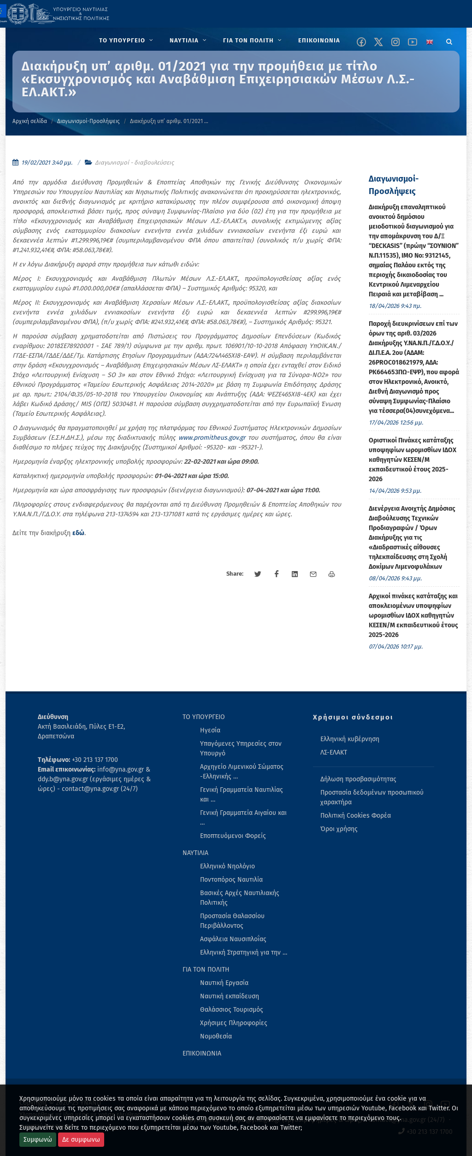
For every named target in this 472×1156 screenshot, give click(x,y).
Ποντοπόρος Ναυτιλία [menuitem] (231, 880)
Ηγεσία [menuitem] (210, 730)
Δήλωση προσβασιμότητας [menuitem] (358, 779)
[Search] (449, 40)
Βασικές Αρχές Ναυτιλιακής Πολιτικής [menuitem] (239, 898)
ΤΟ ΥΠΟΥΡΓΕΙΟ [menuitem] (204, 717)
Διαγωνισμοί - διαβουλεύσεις (134, 162)
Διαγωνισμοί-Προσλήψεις (88, 121)
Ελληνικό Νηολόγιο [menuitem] (227, 866)
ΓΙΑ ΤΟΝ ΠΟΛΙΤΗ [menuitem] (206, 969)
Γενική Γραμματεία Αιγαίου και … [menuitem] (243, 817)
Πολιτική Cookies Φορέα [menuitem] (355, 816)
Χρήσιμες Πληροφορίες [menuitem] (233, 1023)
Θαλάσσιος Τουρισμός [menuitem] (231, 1010)
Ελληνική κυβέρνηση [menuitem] (349, 739)
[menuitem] (127, 40)
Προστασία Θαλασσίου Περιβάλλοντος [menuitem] (232, 921)
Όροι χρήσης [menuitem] (339, 829)
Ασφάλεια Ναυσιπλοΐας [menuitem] (233, 939)
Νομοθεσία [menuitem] (216, 1036)
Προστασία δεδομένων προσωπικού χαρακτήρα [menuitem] (372, 797)
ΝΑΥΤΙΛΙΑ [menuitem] (195, 853)
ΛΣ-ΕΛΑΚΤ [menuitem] (333, 752)
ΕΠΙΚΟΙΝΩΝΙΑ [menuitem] (202, 1053)
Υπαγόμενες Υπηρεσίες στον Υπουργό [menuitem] (241, 748)
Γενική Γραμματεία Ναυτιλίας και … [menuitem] (241, 794)
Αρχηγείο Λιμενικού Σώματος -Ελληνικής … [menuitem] (241, 771)
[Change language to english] (429, 42)
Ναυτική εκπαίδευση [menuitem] (229, 996)
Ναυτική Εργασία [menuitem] (224, 983)
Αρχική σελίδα (29, 121)
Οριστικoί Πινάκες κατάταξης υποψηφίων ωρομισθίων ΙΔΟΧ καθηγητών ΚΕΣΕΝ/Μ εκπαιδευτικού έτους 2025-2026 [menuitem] (412, 459)
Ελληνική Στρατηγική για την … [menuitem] (243, 952)
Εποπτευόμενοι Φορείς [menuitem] (233, 836)
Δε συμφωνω (81, 1140)
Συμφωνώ (38, 1140)
